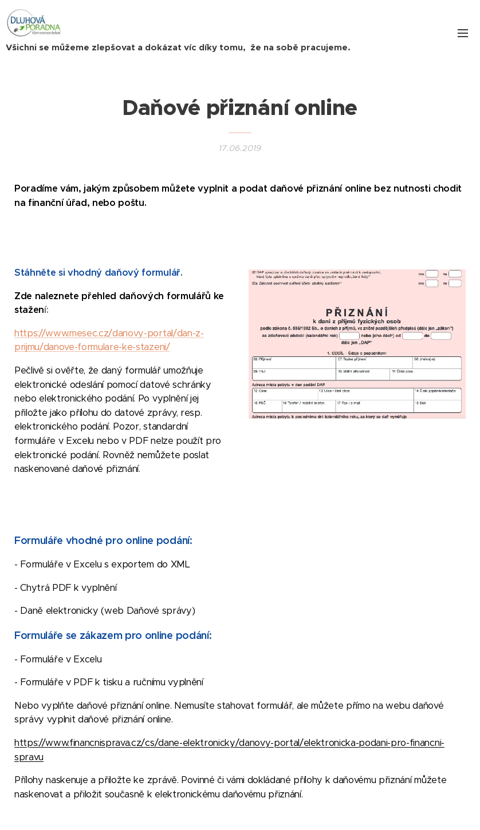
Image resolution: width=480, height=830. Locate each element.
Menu (463, 33)
